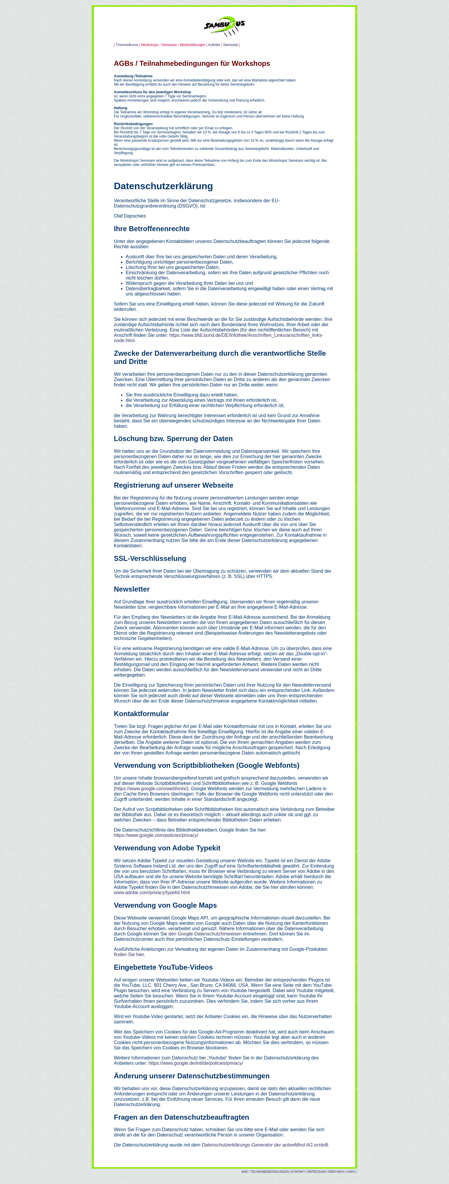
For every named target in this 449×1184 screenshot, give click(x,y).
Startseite (230, 45)
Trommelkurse (127, 45)
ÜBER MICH (336, 1171)
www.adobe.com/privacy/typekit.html (152, 892)
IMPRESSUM (316, 1171)
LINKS (351, 1171)
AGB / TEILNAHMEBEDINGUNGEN (265, 1171)
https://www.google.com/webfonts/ (151, 788)
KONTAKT (298, 1171)
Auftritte (214, 45)
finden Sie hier (129, 954)
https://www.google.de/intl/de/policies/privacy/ (195, 1063)
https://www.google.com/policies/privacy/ (156, 835)
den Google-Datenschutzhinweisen (205, 933)
